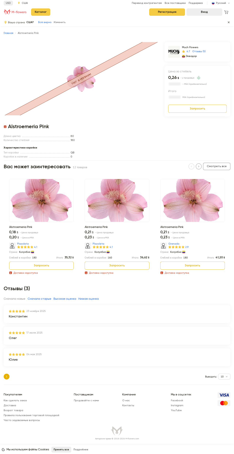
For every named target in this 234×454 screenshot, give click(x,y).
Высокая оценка (65, 298)
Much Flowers (190, 47)
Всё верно (45, 22)
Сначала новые (14, 298)
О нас (126, 400)
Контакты (128, 405)
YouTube (176, 410)
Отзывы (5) (199, 51)
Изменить (60, 22)
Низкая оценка (88, 298)
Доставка (10, 405)
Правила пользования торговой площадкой (31, 415)
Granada (173, 244)
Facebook (177, 400)
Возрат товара (13, 410)
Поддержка (196, 3)
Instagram (177, 405)
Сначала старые (39, 298)
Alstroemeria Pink (20, 227)
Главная (8, 33)
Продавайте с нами (86, 400)
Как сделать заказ (15, 400)
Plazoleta (23, 244)
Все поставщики (175, 3)
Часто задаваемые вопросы (22, 420)
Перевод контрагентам (147, 3)
